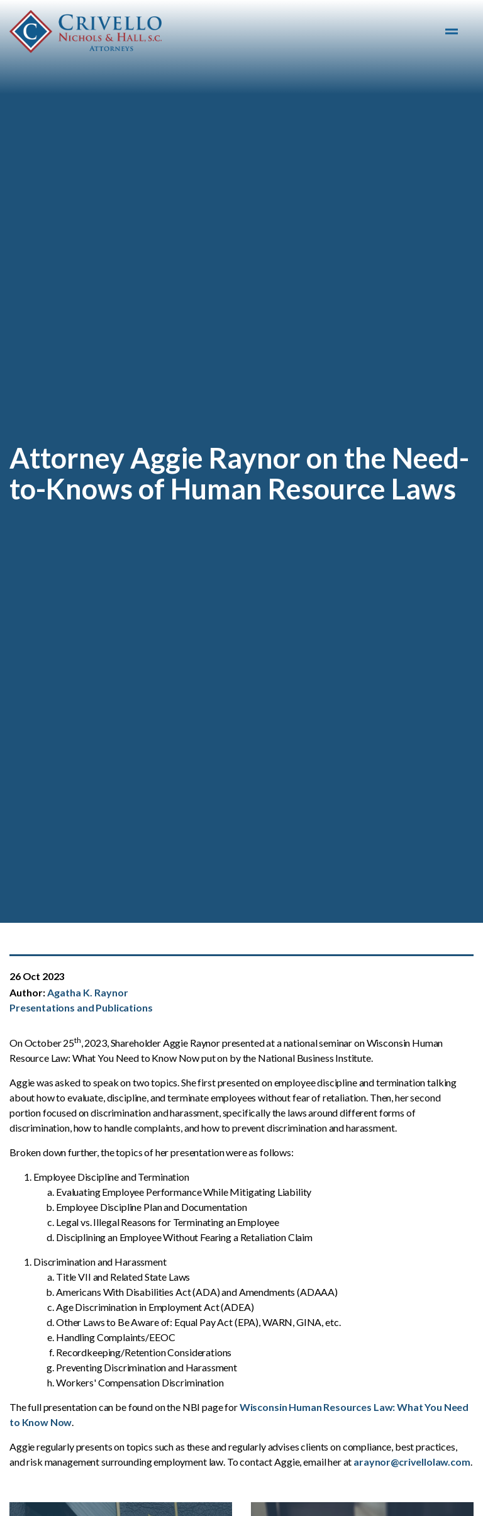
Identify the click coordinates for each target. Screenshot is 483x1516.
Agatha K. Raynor (87, 992)
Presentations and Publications (81, 1007)
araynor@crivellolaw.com (411, 1462)
